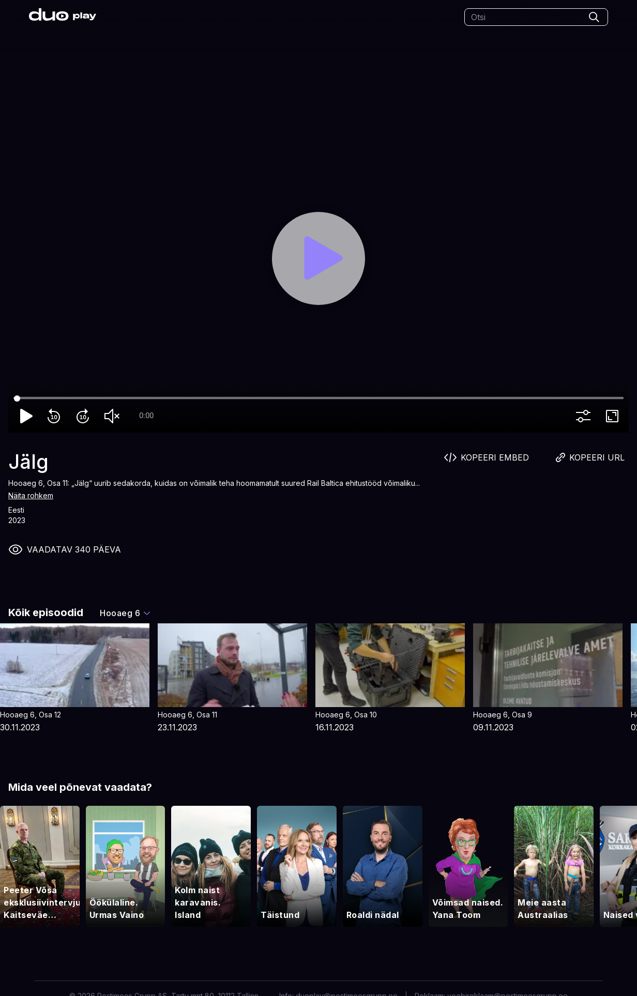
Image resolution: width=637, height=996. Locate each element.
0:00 (146, 415)
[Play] (318, 258)
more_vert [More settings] (585, 416)
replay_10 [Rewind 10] (56, 416)
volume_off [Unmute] (114, 416)
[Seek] (318, 398)
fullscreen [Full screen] (614, 416)
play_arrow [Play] (27, 416)
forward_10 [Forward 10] (85, 416)
